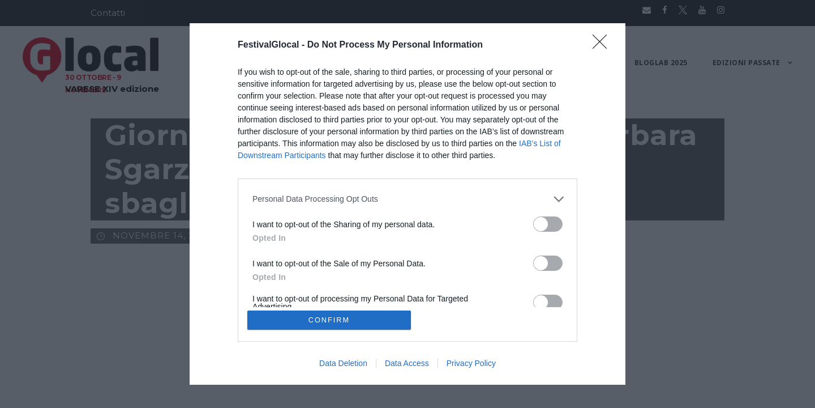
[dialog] (407, 204)
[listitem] (407, 199)
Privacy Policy (471, 363)
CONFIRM (329, 320)
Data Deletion (343, 363)
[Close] (603, 45)
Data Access (407, 363)
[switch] (548, 223)
